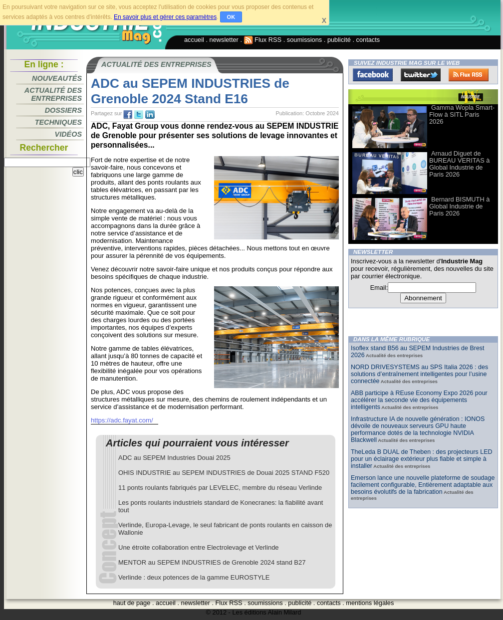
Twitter (421, 74)
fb (128, 115)
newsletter (224, 39)
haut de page (132, 603)
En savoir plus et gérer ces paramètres (165, 16)
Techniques (58, 122)
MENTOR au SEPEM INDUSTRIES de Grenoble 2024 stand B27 (211, 562)
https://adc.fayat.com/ (122, 420)
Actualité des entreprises (53, 94)
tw (139, 115)
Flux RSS (263, 39)
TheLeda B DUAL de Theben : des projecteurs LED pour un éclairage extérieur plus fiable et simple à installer (422, 458)
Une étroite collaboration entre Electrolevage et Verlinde (198, 547)
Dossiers (63, 110)
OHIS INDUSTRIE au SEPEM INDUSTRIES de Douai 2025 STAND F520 (223, 472)
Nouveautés (57, 78)
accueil (194, 39)
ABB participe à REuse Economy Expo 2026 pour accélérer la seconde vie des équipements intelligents (419, 400)
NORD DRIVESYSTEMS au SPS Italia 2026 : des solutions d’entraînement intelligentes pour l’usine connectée (419, 374)
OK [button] (231, 17)
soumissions (304, 39)
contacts (368, 39)
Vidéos (68, 134)
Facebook (373, 74)
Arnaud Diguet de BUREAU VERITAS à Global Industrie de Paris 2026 (459, 164)
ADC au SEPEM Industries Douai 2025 (174, 457)
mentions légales (370, 603)
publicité (339, 39)
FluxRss (469, 74)
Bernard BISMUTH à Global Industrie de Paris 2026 (459, 206)
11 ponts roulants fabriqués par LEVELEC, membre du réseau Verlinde (220, 487)
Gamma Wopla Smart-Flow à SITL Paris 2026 (462, 114)
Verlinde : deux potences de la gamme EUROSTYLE (194, 577)
